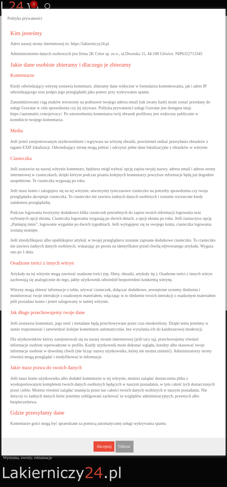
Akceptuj (103, 446)
